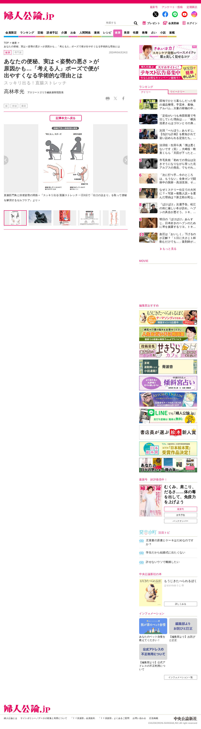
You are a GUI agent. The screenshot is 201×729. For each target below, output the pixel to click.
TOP (6, 42)
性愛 (136, 32)
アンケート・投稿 (172, 7)
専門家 (18, 52)
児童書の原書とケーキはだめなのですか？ (170, 542)
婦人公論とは (10, 718)
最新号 (154, 7)
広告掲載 (153, 718)
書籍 (23, 106)
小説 (163, 32)
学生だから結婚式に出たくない (165, 552)
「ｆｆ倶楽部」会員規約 (83, 718)
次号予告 (180, 515)
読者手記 (52, 32)
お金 (73, 32)
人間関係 (85, 32)
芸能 (40, 32)
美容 (126, 32)
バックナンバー (180, 521)
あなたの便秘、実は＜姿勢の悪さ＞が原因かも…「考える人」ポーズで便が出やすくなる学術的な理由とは (62, 46)
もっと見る (170, 248)
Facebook (123, 98)
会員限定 (11, 32)
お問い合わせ (139, 718)
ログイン (189, 23)
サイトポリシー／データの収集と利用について (43, 718)
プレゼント (151, 23)
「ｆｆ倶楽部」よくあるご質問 (113, 718)
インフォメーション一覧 (180, 677)
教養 (145, 32)
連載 (172, 32)
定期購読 (192, 7)
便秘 (14, 106)
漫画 (97, 32)
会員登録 (171, 23)
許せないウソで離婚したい (163, 561)
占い (154, 32)
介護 (64, 32)
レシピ (107, 32)
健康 (117, 32)
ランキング (27, 32)
